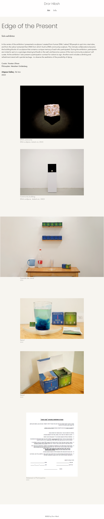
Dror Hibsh (52, 4)
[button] (55, 10)
